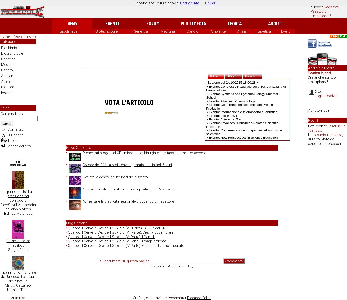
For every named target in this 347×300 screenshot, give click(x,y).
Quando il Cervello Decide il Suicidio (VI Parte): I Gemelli (111, 237)
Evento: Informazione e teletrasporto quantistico (243, 112)
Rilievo (234, 76)
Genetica (141, 31)
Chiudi (210, 3)
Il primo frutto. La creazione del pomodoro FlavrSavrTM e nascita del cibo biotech (18, 200)
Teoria (234, 23)
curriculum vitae (329, 135)
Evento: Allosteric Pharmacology (232, 101)
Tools (12, 140)
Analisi (242, 31)
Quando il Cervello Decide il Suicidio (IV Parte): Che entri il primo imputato (126, 245)
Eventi (112, 23)
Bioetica (264, 31)
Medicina (168, 31)
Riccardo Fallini (199, 298)
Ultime (217, 76)
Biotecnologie (107, 31)
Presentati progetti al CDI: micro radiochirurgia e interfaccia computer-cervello (137, 153)
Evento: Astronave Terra (226, 119)
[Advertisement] (172, 54)
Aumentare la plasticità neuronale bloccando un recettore (121, 201)
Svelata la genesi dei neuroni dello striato (108, 177)
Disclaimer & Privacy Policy (171, 266)
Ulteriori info (189, 3)
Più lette (253, 76)
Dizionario (16, 135)
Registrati (331, 7)
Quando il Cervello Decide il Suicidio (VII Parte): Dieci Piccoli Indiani (120, 232)
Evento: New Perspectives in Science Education (243, 137)
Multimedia (193, 23)
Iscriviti (331, 96)
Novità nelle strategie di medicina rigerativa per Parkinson (121, 189)
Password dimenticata (320, 13)
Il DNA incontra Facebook (18, 243)
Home (5, 36)
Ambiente (218, 31)
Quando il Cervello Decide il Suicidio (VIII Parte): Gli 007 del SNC (118, 228)
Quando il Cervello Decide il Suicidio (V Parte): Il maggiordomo (117, 241)
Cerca (7, 124)
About (274, 23)
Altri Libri (18, 298)
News (72, 23)
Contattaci (16, 129)
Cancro (192, 31)
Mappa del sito (19, 146)
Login (319, 96)
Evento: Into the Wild (224, 116)
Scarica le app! (319, 73)
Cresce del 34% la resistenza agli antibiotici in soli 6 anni (120, 165)
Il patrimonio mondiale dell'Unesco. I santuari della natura (18, 276)
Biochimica (68, 31)
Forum (153, 23)
